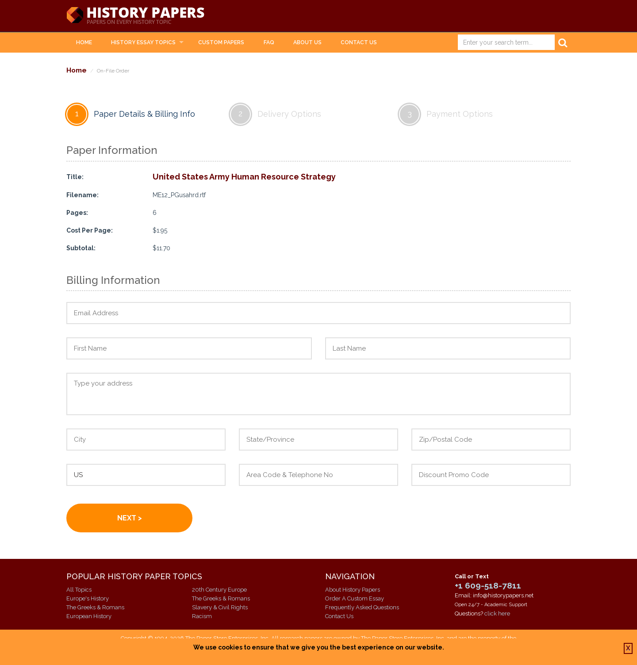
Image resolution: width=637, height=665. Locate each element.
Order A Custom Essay (354, 598)
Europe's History (87, 598)
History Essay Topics (143, 42)
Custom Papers (221, 42)
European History (88, 616)
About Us (307, 42)
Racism (202, 616)
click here (497, 613)
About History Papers (352, 589)
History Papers (135, 16)
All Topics (79, 589)
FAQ (269, 42)
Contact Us (359, 42)
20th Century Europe (219, 589)
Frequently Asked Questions (362, 607)
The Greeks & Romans (95, 607)
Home (84, 42)
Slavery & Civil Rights (220, 607)
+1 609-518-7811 (488, 585)
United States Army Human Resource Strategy (244, 176)
